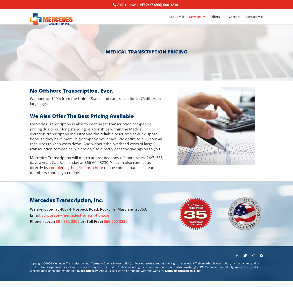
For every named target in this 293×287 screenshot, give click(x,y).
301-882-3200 (68, 221)
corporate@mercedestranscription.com (77, 215)
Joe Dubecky (89, 271)
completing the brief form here (76, 167)
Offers (215, 17)
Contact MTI (254, 17)
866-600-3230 (116, 221)
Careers (234, 17)
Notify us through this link (183, 271)
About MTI (176, 17)
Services (195, 17)
